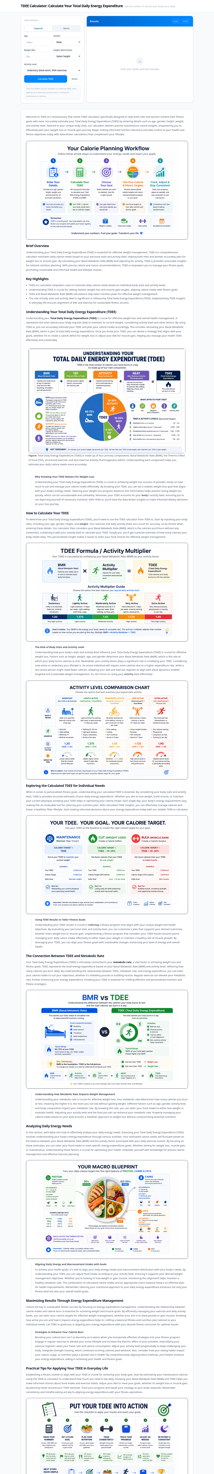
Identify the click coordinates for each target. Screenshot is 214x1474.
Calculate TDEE (45, 78)
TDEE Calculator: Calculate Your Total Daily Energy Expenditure (72, 6)
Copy (176, 21)
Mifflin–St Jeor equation (45, 88)
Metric (66, 28)
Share (185, 21)
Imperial (38, 28)
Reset (75, 78)
